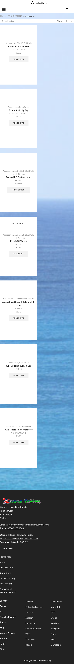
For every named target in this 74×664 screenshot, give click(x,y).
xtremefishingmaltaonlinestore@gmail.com (27, 524)
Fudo (2, 643)
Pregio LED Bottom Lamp (18, 177)
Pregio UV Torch (18, 241)
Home (3, 16)
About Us (4, 562)
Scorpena (55, 628)
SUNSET (18, 308)
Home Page (5, 556)
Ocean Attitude (33, 628)
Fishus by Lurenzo (34, 607)
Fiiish (2, 649)
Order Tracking (7, 578)
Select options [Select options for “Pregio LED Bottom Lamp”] (18, 190)
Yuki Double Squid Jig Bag (18, 365)
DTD (53, 612)
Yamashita (56, 607)
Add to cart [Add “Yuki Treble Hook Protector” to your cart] (18, 442)
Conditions (5, 572)
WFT (27, 634)
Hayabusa (30, 623)
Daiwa (3, 606)
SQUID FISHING (15, 16)
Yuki (2, 627)
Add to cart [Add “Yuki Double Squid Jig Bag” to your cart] (18, 375)
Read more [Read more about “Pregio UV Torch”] (18, 254)
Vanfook (55, 623)
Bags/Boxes (24, 107)
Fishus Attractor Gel (18, 46)
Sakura (3, 638)
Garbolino (56, 644)
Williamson (56, 601)
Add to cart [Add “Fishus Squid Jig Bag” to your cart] (18, 123)
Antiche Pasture (8, 616)
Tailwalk (29, 601)
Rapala (28, 644)
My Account (6, 583)
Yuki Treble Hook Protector (18, 429)
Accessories (11, 43)
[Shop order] (12, 21)
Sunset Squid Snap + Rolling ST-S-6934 (18, 303)
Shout (54, 617)
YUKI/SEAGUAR (18, 433)
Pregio (3, 622)
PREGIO (18, 180)
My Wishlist (6, 589)
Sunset (54, 634)
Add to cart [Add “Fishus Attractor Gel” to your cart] (18, 59)
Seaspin (29, 617)
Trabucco (29, 639)
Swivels (31, 298)
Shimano (4, 600)
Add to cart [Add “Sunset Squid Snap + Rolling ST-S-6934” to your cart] (18, 318)
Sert (53, 639)
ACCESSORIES (20, 171)
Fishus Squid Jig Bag (18, 110)
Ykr (1, 611)
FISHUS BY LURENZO (18, 49)
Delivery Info (6, 567)
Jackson (29, 612)
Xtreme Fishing (7, 633)
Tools (22, 174)
